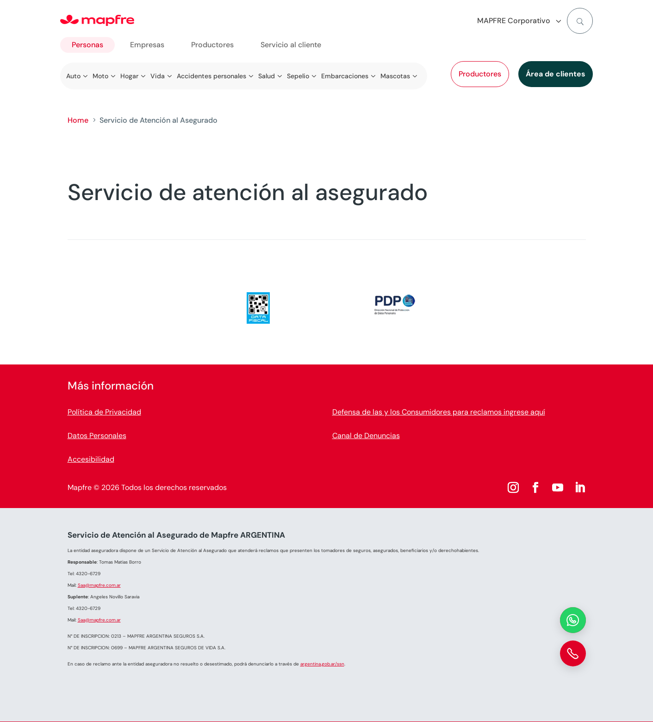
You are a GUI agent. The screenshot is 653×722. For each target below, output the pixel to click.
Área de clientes (555, 74)
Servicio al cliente (291, 45)
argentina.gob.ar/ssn (322, 664)
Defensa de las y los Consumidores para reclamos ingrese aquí (438, 412)
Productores (480, 74)
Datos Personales (97, 435)
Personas (87, 45)
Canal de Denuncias (366, 435)
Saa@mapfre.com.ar (99, 585)
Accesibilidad (91, 459)
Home (78, 120)
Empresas (147, 45)
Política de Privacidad (104, 412)
